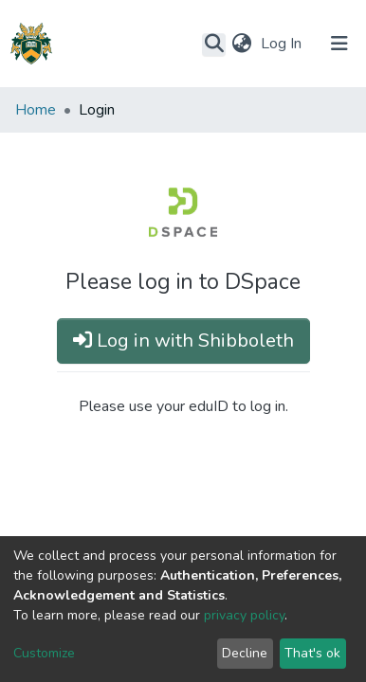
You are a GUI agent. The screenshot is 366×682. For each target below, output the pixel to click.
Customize (44, 653)
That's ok (312, 653)
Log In (283, 43)
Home (35, 109)
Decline (244, 653)
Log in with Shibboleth (183, 340)
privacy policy (244, 615)
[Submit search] (214, 44)
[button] (241, 43)
